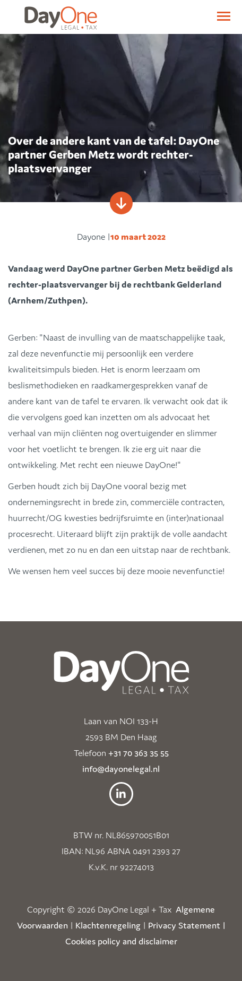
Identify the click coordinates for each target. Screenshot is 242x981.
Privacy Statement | (187, 925)
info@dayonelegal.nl (121, 769)
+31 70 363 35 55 (138, 753)
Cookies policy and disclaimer (121, 941)
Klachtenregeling (108, 925)
